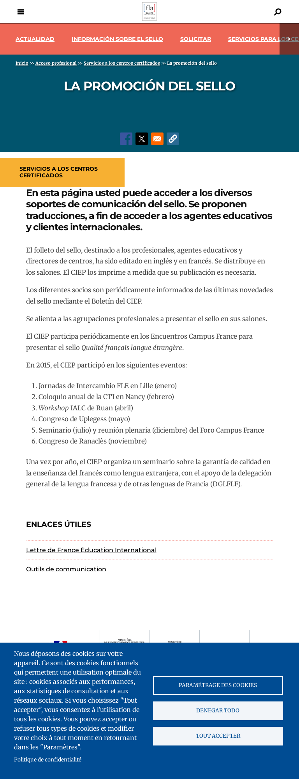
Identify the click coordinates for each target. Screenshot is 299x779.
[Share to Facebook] (126, 138)
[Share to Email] (157, 138)
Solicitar (195, 38)
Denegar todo (217, 710)
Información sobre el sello (117, 38)
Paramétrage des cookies (218, 685)
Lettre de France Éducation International (91, 550)
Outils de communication (66, 569)
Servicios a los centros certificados (58, 172)
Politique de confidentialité (47, 759)
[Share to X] (141, 138)
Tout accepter (218, 736)
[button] (173, 138)
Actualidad (35, 38)
